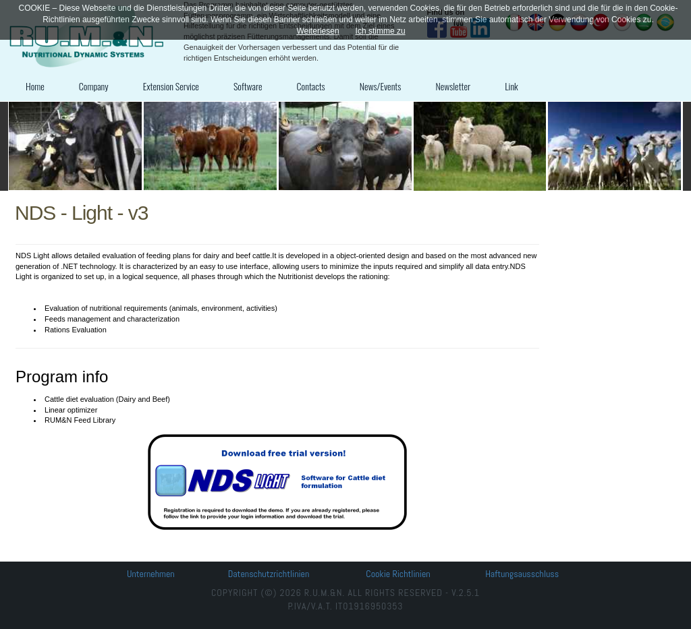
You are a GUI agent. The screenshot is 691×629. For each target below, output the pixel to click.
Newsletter (452, 86)
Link (511, 86)
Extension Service (171, 86)
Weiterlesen (317, 31)
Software (247, 86)
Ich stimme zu (381, 31)
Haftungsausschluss (522, 574)
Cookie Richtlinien (398, 574)
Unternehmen (151, 574)
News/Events (381, 86)
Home (35, 86)
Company (94, 86)
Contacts (311, 86)
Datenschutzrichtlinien (269, 574)
